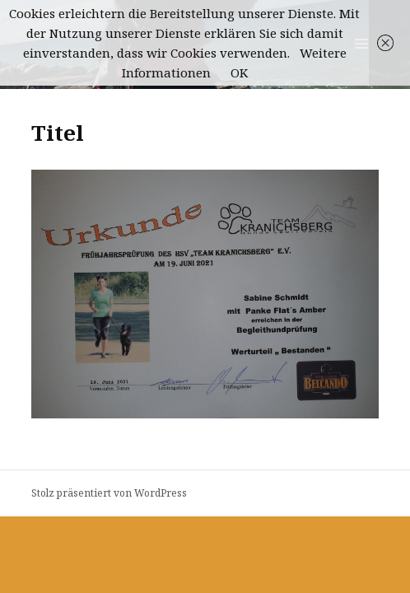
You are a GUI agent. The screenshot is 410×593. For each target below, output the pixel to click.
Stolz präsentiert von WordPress (109, 493)
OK (239, 72)
